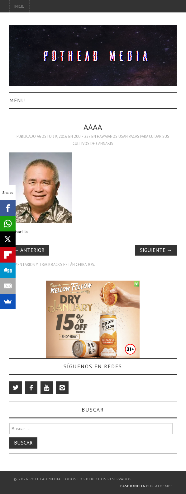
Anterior (29, 250)
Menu (17, 100)
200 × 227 (82, 136)
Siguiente (156, 250)
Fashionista (132, 485)
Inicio (19, 6)
